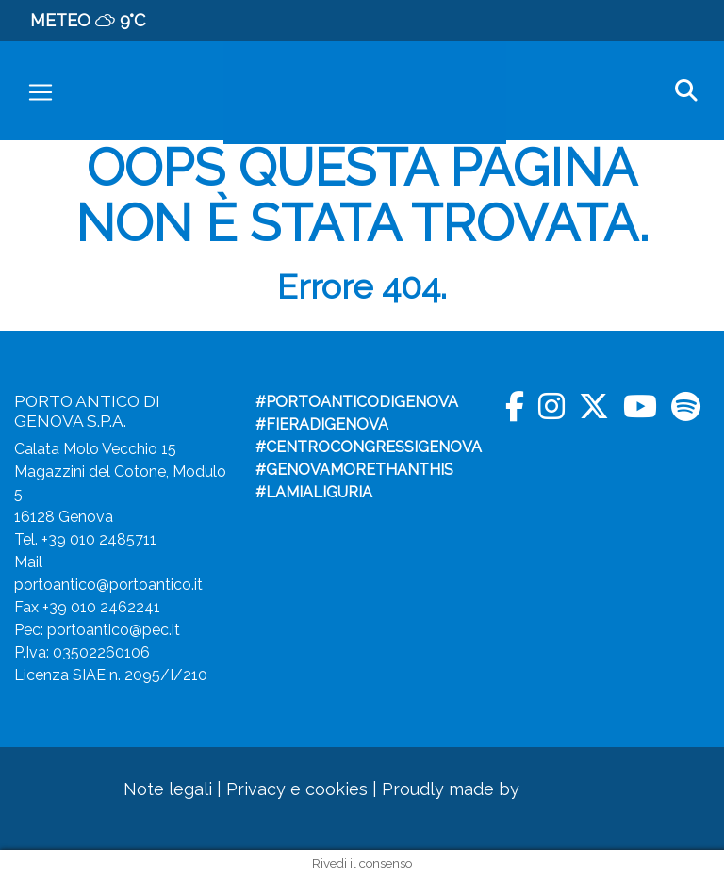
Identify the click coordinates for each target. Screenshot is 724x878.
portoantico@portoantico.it (108, 584)
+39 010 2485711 (98, 539)
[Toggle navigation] (40, 92)
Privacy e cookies (297, 789)
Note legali (167, 789)
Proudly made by (482, 789)
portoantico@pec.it (113, 630)
